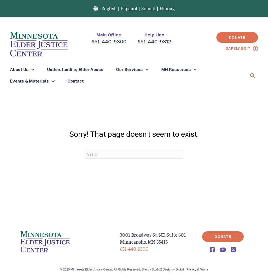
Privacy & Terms (197, 269)
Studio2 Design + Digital (168, 269)
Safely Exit (238, 48)
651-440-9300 (108, 41)
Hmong (167, 8)
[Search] (134, 154)
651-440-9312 (154, 41)
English (109, 8)
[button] (237, 37)
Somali (148, 8)
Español (129, 8)
